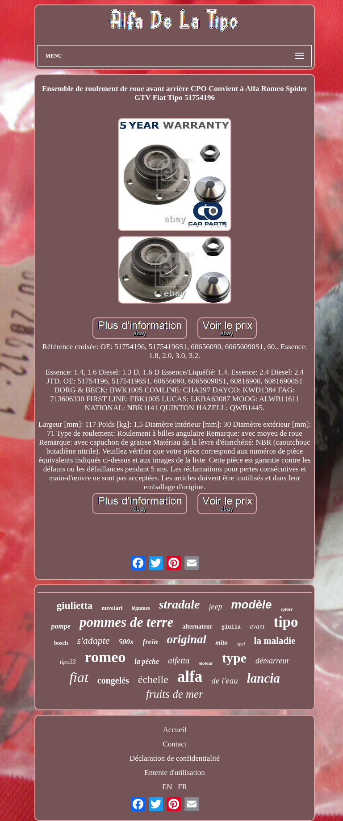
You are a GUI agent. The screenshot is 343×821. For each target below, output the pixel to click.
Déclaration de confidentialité (175, 758)
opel (241, 643)
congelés (113, 680)
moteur (206, 663)
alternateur (197, 626)
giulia (231, 627)
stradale (179, 604)
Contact (175, 744)
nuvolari (111, 607)
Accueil (175, 729)
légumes (140, 608)
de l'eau (224, 680)
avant (257, 626)
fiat (78, 677)
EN (167, 787)
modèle (251, 604)
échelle (153, 679)
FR (182, 787)
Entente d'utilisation (174, 772)
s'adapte (93, 640)
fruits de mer (174, 694)
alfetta (179, 660)
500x (126, 642)
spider (286, 609)
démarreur (272, 660)
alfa (189, 676)
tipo (285, 622)
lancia (263, 678)
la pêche (146, 661)
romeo (104, 657)
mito (221, 642)
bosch (61, 642)
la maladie (275, 640)
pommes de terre (126, 622)
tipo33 (68, 661)
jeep (215, 606)
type (234, 657)
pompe (61, 626)
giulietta (75, 605)
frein (150, 642)
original (187, 639)
